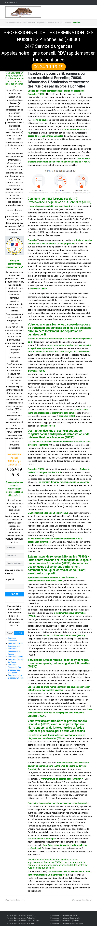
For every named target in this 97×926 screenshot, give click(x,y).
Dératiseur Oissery (15, 657)
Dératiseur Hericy (15, 675)
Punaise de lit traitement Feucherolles (65, 918)
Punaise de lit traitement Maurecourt (21, 915)
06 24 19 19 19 (12, 2)
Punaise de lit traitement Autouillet (21, 918)
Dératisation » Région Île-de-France (39, 23)
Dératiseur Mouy (14, 646)
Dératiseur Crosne (15, 643)
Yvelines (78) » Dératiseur (62, 23)
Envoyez (19, 633)
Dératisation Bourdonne (15, 900)
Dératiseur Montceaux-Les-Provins (14, 651)
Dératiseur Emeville (16, 678)
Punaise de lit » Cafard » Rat (15, 23)
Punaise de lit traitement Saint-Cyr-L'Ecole (23, 921)
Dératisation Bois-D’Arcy (81, 900)
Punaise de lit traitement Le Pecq (63, 915)
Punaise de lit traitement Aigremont (64, 921)
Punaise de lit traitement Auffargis (21, 923)
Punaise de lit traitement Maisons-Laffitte (66, 923)
